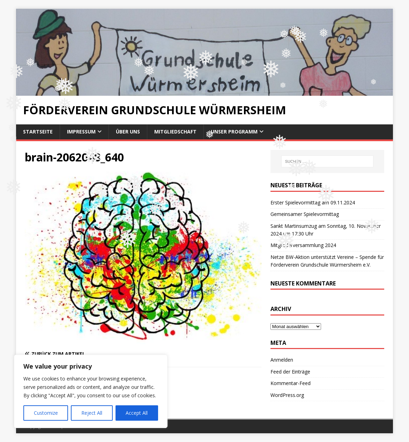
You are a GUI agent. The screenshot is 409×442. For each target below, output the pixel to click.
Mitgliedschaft (175, 131)
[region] (91, 391)
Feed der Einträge (290, 371)
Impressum (81, 131)
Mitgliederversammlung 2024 (303, 245)
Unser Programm (234, 131)
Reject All (91, 413)
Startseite (38, 131)
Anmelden (281, 359)
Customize (46, 413)
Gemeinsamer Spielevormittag (304, 214)
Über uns (128, 131)
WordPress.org (287, 395)
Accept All (137, 413)
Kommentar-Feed (290, 383)
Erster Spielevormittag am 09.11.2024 (312, 202)
